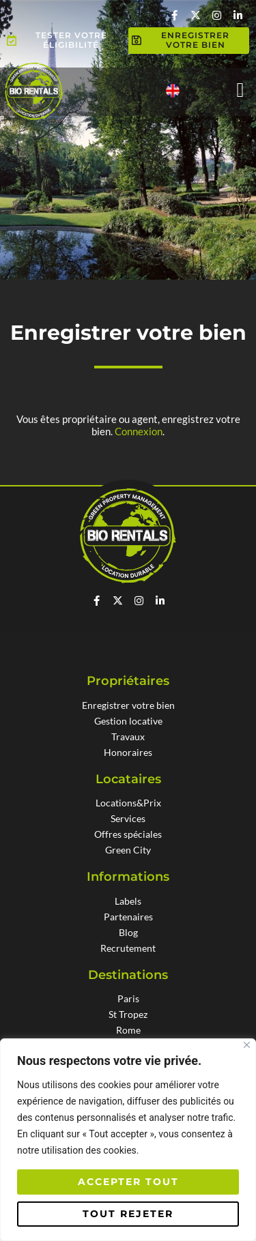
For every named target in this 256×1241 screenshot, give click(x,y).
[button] (240, 89)
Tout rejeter (128, 1214)
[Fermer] (247, 1045)
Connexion (138, 431)
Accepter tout (128, 1182)
